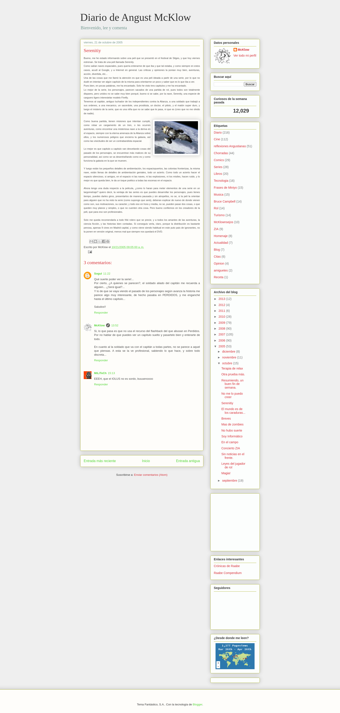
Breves (226, 418)
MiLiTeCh (100, 373)
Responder (101, 312)
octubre (227, 363)
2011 (222, 310)
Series (218, 167)
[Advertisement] (227, 521)
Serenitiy (92, 50)
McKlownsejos (223, 222)
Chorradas (221, 153)
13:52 (114, 325)
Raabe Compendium (228, 573)
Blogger (197, 704)
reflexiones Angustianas (230, 146)
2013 (222, 299)
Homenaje (221, 236)
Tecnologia (221, 180)
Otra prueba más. (233, 374)
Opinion (219, 263)
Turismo (219, 215)
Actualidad (221, 242)
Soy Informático (231, 436)
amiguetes (221, 270)
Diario (218, 132)
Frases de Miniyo (225, 187)
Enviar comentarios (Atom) (150, 474)
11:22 (106, 273)
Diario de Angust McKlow (135, 17)
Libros (218, 173)
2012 (222, 305)
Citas (217, 256)
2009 (222, 322)
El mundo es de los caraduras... (233, 410)
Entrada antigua (188, 461)
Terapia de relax (232, 368)
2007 (222, 334)
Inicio (146, 461)
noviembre (229, 357)
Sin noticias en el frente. (232, 456)
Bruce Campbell (224, 201)
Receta (218, 277)
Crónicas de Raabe (227, 566)
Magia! (225, 473)
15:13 (111, 373)
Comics (219, 160)
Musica (218, 194)
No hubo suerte (231, 430)
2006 (222, 340)
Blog (217, 249)
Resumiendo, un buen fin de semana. (232, 384)
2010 (222, 316)
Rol (216, 208)
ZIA (216, 229)
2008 (222, 328)
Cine (217, 139)
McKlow (99, 325)
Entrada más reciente (100, 461)
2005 (222, 346)
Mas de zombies (232, 424)
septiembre (230, 480)
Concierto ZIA (230, 448)
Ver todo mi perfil (245, 55)
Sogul (98, 273)
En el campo (229, 442)
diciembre (229, 351)
